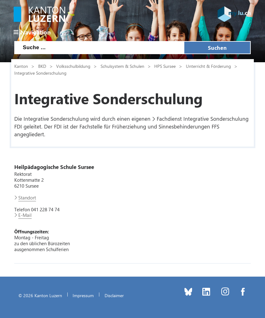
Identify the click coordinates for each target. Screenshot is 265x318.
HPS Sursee (165, 66)
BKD (42, 66)
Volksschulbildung (73, 66)
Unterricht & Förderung (208, 66)
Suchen (217, 47)
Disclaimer (114, 295)
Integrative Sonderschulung (40, 73)
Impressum (83, 295)
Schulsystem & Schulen (122, 66)
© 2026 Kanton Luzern (40, 295)
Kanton (21, 66)
